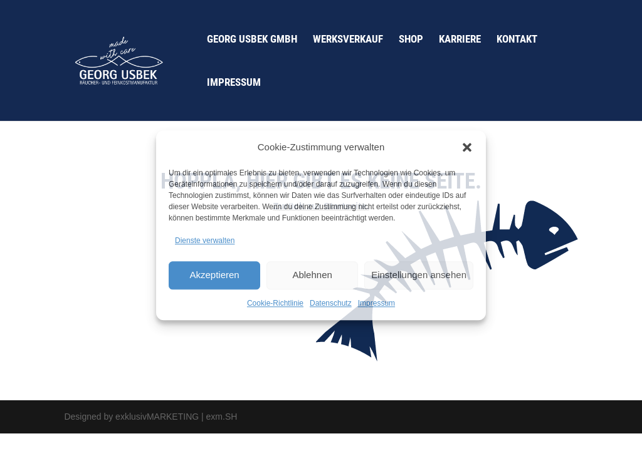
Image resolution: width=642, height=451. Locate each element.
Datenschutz (331, 303)
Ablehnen (312, 274)
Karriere (460, 39)
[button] (467, 147)
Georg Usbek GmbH (252, 39)
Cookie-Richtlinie (275, 303)
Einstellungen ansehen (418, 274)
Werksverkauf (348, 39)
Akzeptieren (214, 274)
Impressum (376, 303)
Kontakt (517, 39)
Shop (411, 39)
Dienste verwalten (204, 240)
